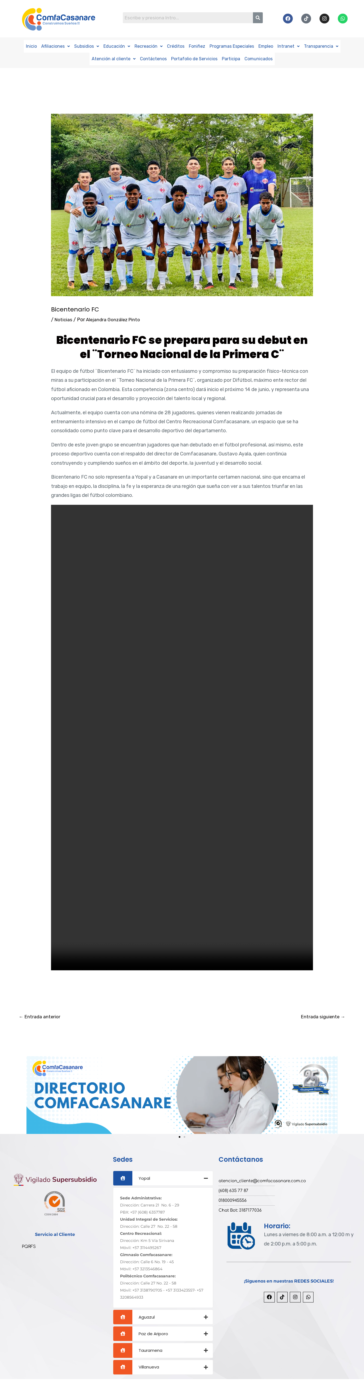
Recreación (149, 46)
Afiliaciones (55, 46)
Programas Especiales (232, 46)
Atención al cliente (114, 58)
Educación (116, 46)
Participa (231, 58)
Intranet (289, 46)
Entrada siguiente (322, 1016)
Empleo (265, 46)
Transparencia (321, 46)
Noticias (64, 319)
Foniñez (197, 46)
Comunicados (258, 58)
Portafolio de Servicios (194, 58)
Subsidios (86, 46)
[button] (55, 46)
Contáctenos (153, 58)
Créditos (175, 46)
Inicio (31, 46)
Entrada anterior (40, 1016)
